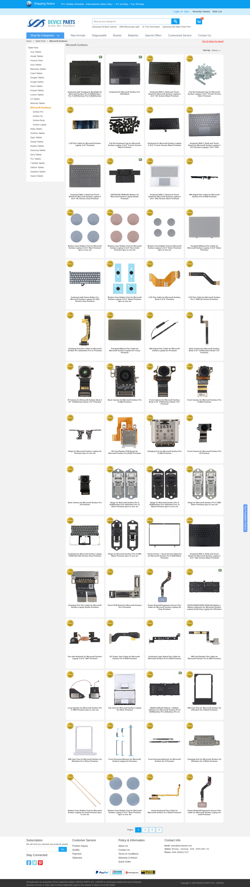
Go (62, 849)
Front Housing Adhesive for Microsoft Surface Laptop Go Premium (124, 760)
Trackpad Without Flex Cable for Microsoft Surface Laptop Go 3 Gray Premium (124, 351)
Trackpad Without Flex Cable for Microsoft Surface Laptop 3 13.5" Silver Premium (204, 248)
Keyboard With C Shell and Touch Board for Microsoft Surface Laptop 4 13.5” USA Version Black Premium (204, 556)
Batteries (133, 35)
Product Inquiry (80, 846)
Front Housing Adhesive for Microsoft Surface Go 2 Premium (164, 760)
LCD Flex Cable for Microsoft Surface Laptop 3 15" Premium (85, 144)
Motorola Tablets (37, 103)
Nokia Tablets (36, 129)
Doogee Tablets (37, 77)
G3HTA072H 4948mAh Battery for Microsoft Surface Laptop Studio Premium (124, 197)
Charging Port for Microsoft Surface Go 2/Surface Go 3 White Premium (204, 760)
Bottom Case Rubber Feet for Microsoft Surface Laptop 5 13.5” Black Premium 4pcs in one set (125, 299)
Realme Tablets (37, 146)
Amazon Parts (36, 60)
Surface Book (39, 120)
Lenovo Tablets (37, 95)
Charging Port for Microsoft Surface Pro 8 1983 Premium (164, 452)
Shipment (77, 857)
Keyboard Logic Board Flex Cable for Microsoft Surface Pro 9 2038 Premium (164, 657)
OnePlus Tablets (37, 133)
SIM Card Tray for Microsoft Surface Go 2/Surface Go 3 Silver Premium (85, 760)
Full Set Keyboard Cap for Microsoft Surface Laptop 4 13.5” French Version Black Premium (124, 145)
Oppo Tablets (36, 137)
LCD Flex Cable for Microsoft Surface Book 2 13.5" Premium (164, 298)
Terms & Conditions (128, 853)
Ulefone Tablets (37, 167)
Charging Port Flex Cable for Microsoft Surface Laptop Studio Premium (85, 606)
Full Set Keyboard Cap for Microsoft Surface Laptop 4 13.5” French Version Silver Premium (204, 94)
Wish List (217, 11)
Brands (117, 35)
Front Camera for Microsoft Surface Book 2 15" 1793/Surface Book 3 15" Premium (164, 402)
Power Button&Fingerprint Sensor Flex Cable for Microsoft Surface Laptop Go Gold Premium (204, 812)
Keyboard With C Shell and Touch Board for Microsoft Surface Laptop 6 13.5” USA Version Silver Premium (164, 197)
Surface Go (38, 116)
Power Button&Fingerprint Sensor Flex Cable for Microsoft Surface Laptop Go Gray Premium (164, 607)
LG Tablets (35, 99)
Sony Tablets (36, 154)
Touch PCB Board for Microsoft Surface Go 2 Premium (125, 606)
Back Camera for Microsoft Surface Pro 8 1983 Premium (125, 401)
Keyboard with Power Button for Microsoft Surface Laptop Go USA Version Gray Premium (84, 299)
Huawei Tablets (37, 90)
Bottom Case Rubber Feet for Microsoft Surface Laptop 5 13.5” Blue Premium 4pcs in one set (85, 248)
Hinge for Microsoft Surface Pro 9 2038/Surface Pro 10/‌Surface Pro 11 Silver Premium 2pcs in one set (124, 504)
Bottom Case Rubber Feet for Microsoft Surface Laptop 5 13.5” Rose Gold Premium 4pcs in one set (125, 248)
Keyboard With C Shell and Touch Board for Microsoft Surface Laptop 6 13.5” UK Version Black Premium (164, 94)
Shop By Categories (42, 35)
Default (214, 50)
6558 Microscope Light (129, 27)
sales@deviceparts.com (181, 846)
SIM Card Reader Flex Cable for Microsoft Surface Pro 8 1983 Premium (204, 657)
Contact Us (204, 35)
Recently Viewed (201, 11)
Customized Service (179, 35)
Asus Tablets (36, 65)
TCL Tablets (35, 159)
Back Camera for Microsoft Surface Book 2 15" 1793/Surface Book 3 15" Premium (204, 351)
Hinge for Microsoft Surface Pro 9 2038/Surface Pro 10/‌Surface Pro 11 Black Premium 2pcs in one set (164, 504)
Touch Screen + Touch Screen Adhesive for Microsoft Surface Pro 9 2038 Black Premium (164, 556)
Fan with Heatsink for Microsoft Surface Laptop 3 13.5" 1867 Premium (85, 657)
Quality (76, 850)
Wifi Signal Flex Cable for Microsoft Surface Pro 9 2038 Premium (204, 196)
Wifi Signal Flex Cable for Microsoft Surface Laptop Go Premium (164, 350)
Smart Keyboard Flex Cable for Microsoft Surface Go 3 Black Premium (164, 811)
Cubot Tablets (36, 73)
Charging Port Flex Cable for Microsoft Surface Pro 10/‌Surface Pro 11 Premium (85, 350)
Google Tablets (37, 82)
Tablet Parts (40, 41)
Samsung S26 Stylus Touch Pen (176, 27)
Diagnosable (99, 35)
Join (186, 11)
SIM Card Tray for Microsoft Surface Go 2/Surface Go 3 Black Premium (204, 709)
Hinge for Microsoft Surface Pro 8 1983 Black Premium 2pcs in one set (124, 555)
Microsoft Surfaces (58, 41)
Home (29, 41)
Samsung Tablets (38, 150)
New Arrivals (78, 35)
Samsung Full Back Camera (104, 27)
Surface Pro (38, 112)
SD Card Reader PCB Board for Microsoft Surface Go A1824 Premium (124, 452)
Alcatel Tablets (36, 56)
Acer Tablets (35, 52)
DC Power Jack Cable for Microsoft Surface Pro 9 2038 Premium (125, 657)
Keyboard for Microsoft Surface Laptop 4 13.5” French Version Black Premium (164, 144)
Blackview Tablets (38, 69)
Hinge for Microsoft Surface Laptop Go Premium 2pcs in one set (84, 452)
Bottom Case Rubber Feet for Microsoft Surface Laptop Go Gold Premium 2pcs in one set (85, 812)
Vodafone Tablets (38, 172)
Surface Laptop (39, 125)
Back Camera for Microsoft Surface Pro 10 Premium (85, 504)
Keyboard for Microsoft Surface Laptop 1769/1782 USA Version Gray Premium (85, 555)
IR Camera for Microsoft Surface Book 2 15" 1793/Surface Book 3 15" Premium (85, 401)
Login (176, 11)
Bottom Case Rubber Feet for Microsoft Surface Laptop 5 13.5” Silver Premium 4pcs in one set (164, 248)
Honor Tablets (36, 86)
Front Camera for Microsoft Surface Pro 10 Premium (204, 452)
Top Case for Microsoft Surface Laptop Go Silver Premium (124, 709)
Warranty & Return (127, 857)
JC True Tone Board (151, 27)
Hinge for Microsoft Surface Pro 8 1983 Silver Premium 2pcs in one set (204, 504)
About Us (123, 846)
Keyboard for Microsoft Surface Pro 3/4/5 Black (124, 93)
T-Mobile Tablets (37, 163)
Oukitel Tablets (36, 142)
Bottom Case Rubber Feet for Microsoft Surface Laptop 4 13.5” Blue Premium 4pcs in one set (125, 812)
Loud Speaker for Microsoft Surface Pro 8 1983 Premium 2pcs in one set (85, 709)
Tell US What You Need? (213, 41)
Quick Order (124, 861)
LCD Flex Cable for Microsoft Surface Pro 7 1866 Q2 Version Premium (204, 298)
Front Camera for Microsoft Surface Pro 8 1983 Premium (204, 401)
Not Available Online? (245, 518)
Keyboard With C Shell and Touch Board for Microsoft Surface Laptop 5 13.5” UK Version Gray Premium (85, 197)
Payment (76, 853)
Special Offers (153, 35)
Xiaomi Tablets (36, 176)
